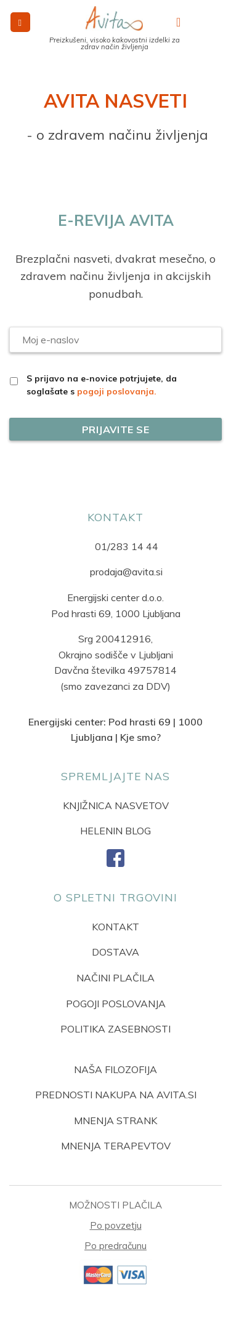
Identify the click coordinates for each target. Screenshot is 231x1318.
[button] (20, 22)
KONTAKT (115, 927)
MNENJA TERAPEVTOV (116, 1146)
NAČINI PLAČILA (115, 978)
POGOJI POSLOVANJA (116, 1003)
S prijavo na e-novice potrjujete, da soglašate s (101, 385)
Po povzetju (116, 1225)
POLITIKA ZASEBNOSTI (115, 1029)
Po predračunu (115, 1246)
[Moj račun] (182, 22)
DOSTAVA (115, 952)
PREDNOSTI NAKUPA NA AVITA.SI (116, 1094)
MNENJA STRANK (115, 1120)
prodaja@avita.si (126, 571)
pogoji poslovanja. (116, 391)
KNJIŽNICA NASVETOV (116, 805)
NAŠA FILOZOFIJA (115, 1069)
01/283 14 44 (126, 546)
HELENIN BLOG (115, 831)
